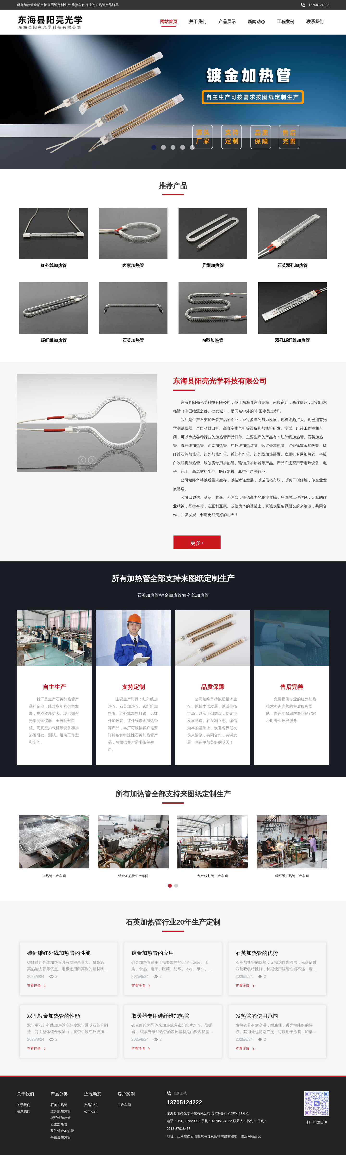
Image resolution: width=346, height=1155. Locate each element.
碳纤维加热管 (60, 1118)
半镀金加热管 (60, 1137)
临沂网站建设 (251, 1136)
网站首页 (168, 21)
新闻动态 (256, 21)
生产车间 (124, 1105)
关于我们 (197, 21)
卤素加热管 (58, 1124)
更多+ (197, 542)
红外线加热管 (60, 1111)
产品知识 (91, 1105)
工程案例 (285, 21)
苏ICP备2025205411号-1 (230, 1113)
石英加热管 (58, 1105)
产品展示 (227, 21)
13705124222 (184, 1102)
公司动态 (91, 1111)
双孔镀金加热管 (62, 1131)
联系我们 (315, 21)
